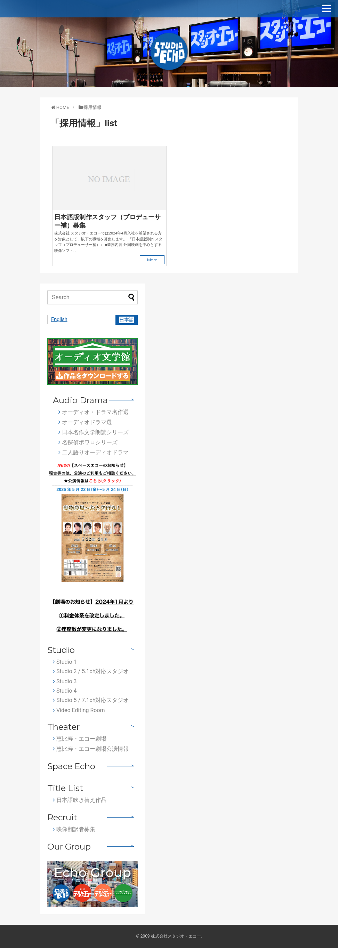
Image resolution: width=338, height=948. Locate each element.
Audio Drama (80, 400)
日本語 (126, 320)
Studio (61, 650)
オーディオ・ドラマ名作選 (93, 412)
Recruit (62, 817)
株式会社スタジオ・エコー (176, 936)
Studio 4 (65, 690)
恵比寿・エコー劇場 (79, 738)
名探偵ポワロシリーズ (88, 442)
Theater (63, 727)
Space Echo (71, 766)
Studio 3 (65, 681)
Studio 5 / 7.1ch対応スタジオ (91, 700)
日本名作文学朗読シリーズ (93, 432)
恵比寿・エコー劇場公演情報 (91, 749)
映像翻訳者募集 (74, 829)
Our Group (69, 847)
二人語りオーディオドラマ (93, 452)
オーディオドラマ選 (85, 422)
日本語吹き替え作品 (79, 800)
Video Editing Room (79, 710)
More (152, 259)
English (59, 319)
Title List (65, 788)
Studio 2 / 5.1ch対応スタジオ (91, 671)
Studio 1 (65, 662)
